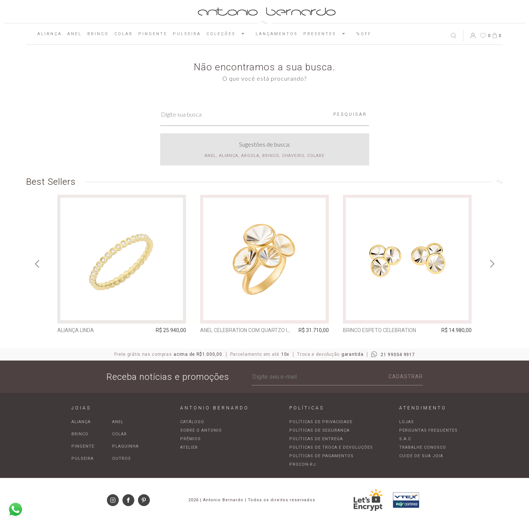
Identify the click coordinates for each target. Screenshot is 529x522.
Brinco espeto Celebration (379, 330)
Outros (121, 458)
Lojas (406, 421)
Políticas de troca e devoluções (331, 447)
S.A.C (405, 438)
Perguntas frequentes (428, 430)
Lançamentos (277, 33)
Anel (74, 33)
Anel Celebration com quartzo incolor (253, 330)
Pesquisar (350, 114)
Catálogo (192, 421)
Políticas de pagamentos (321, 456)
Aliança (49, 33)
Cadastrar (405, 376)
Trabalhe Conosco (422, 447)
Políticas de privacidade (321, 421)
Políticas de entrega (316, 438)
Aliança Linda (75, 330)
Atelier (189, 447)
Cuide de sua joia (421, 456)
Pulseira (187, 33)
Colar (123, 33)
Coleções (228, 33)
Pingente (152, 33)
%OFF (363, 33)
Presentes (327, 33)
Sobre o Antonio (201, 430)
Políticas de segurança (319, 430)
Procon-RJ (302, 464)
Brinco (98, 33)
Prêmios (190, 438)
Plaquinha (125, 446)
